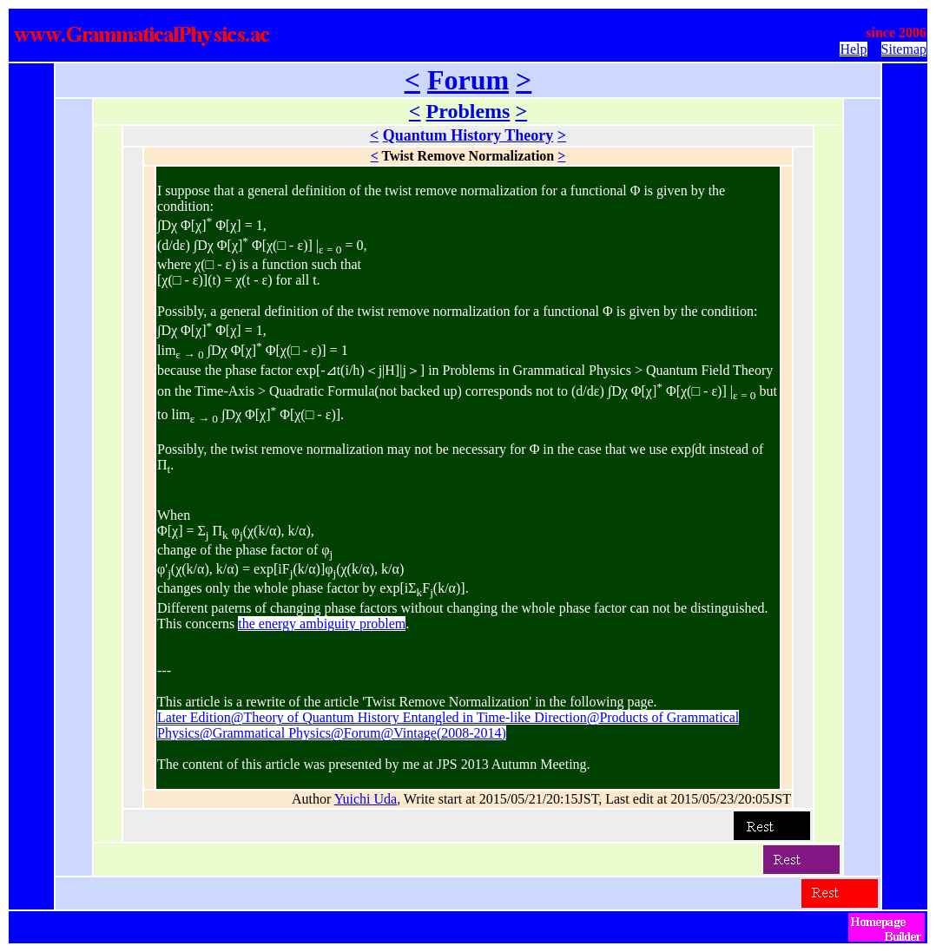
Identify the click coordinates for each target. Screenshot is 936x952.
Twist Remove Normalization (467, 155)
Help (853, 49)
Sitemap (903, 49)
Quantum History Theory (468, 135)
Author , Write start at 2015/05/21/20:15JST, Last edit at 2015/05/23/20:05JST (541, 798)
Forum (468, 79)
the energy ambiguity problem (321, 623)
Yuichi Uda (365, 798)
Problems (468, 111)
